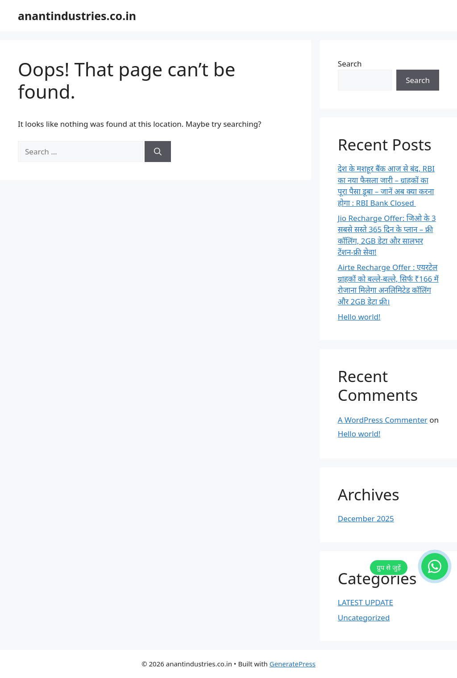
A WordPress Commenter (383, 420)
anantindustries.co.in (77, 15)
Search (350, 63)
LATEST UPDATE (365, 602)
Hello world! (359, 317)
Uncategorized (364, 617)
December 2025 (366, 518)
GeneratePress (293, 663)
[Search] (158, 151)
